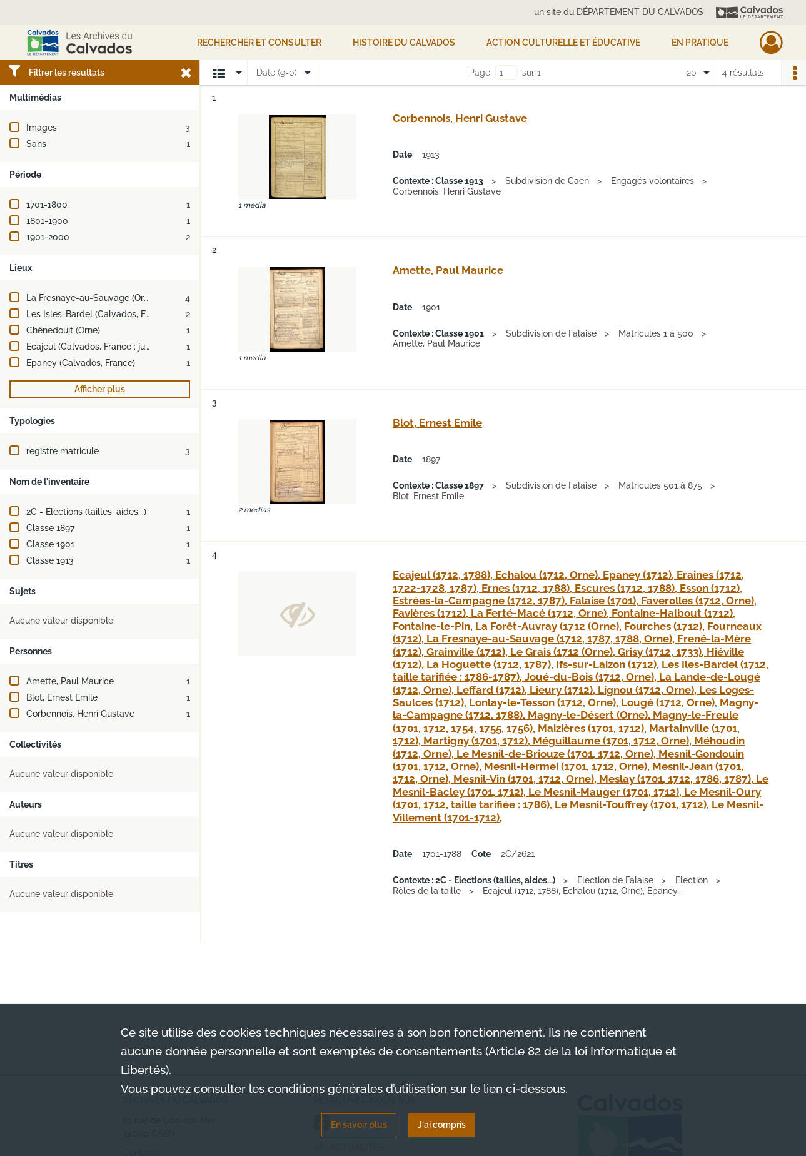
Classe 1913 (50, 560)
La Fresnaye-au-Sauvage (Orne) (91, 298)
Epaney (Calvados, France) (80, 363)
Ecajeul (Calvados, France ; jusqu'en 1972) (110, 347)
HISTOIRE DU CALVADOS (404, 43)
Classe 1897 (50, 528)
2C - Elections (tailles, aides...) (86, 512)
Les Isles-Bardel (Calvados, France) (98, 314)
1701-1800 (47, 205)
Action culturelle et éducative (563, 43)
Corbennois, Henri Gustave (80, 714)
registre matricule (62, 451)
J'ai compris (442, 1125)
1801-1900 (47, 221)
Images (41, 128)
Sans (36, 144)
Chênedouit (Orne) (63, 330)
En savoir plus (359, 1125)
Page (479, 73)
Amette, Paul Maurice (70, 681)
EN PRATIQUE (700, 43)
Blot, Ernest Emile (62, 697)
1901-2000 (47, 237)
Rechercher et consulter (259, 43)
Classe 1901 (50, 544)
